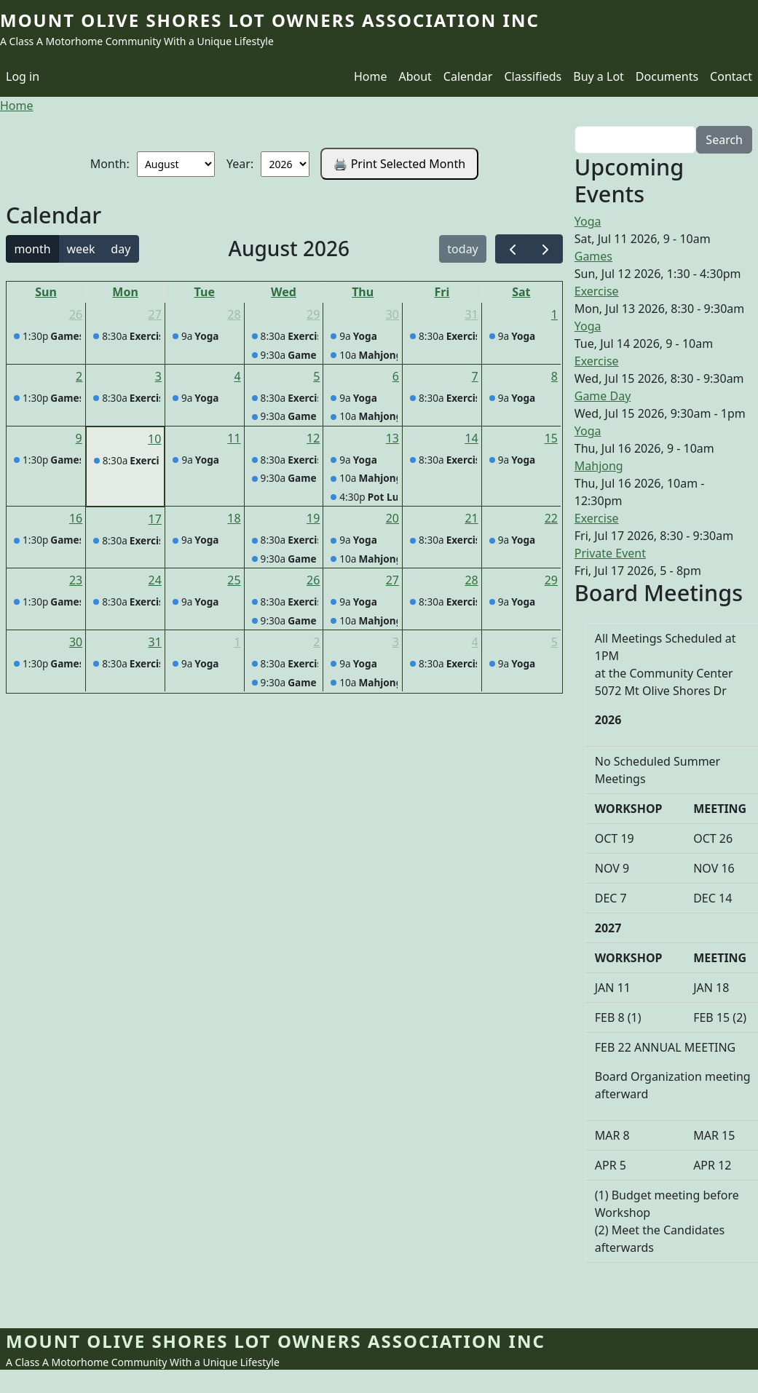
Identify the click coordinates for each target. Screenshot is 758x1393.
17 (155, 519)
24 (155, 580)
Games (593, 256)
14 (471, 438)
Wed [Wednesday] (283, 292)
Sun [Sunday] (46, 292)
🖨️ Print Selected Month (399, 164)
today (462, 249)
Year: (239, 164)
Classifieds (532, 76)
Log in (22, 76)
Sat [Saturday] (521, 292)
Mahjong (599, 466)
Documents (667, 76)
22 (551, 518)
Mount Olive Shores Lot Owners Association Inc (270, 20)
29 (313, 314)
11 (233, 438)
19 (313, 518)
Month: (110, 164)
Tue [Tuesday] (204, 292)
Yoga (588, 221)
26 (75, 314)
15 (551, 438)
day (120, 249)
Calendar (468, 76)
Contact (731, 76)
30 (392, 314)
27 (155, 314)
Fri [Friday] (442, 292)
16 (75, 518)
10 (154, 439)
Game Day (603, 396)
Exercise (597, 291)
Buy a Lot (598, 76)
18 (233, 518)
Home (370, 76)
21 (471, 518)
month (32, 249)
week (80, 249)
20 (392, 518)
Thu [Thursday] (363, 292)
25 (233, 580)
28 (233, 314)
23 (75, 580)
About (414, 76)
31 (471, 314)
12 (313, 438)
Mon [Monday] (125, 292)
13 (392, 438)
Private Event (610, 553)
